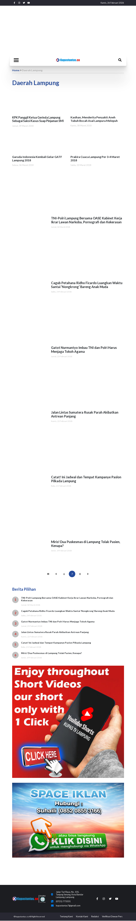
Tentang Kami (66, 916)
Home (15, 70)
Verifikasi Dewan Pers (112, 916)
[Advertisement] (68, 30)
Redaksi (95, 916)
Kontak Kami (82, 916)
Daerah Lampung (32, 70)
